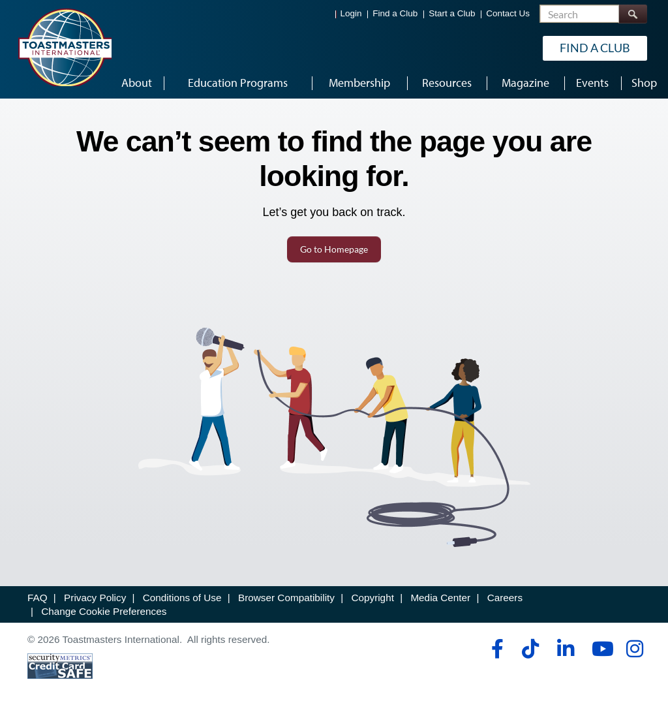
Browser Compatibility (286, 597)
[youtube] (600, 648)
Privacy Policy (95, 597)
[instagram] (634, 648)
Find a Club (395, 13)
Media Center (440, 597)
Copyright (372, 597)
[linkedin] (565, 648)
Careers (505, 597)
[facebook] (495, 648)
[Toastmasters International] (65, 47)
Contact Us (508, 13)
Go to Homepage (334, 249)
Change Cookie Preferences (103, 611)
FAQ (37, 597)
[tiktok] (530, 648)
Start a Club (452, 13)
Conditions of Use (182, 597)
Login (351, 13)
